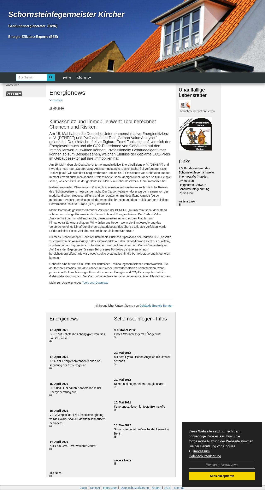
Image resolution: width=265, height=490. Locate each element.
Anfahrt (156, 487)
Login (83, 487)
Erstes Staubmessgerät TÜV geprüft (137, 334)
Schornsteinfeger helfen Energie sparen (139, 383)
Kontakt (95, 487)
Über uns (84, 77)
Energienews (63, 318)
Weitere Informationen (222, 464)
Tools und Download (95, 282)
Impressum (201, 451)
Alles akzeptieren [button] (222, 476)
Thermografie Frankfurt (193, 176)
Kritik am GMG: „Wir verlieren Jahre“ (72, 446)
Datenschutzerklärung (205, 456)
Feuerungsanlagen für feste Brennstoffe (139, 406)
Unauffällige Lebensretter (193, 92)
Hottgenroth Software (192, 185)
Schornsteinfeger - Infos (140, 318)
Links (184, 161)
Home (67, 77)
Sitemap (179, 487)
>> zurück (55, 100)
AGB (167, 487)
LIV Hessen (186, 180)
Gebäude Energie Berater (156, 305)
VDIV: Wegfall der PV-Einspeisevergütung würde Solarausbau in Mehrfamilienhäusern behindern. (77, 419)
